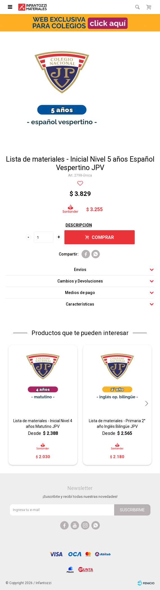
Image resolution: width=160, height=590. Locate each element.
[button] (147, 403)
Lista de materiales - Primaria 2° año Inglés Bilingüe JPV (117, 424)
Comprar (103, 237)
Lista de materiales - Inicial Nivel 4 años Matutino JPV (42, 424)
